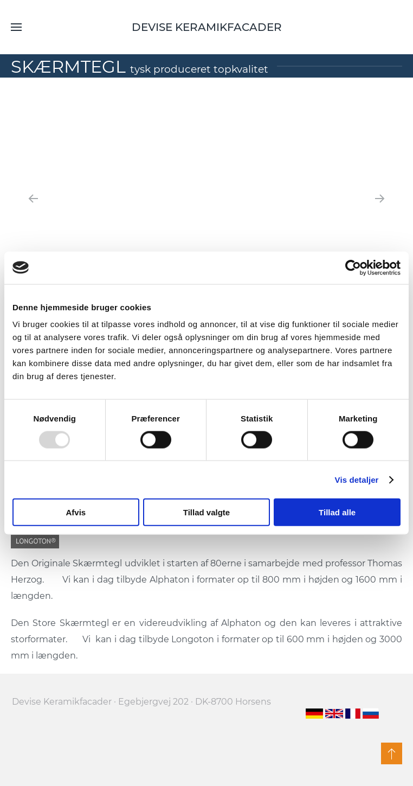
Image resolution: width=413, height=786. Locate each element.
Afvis (76, 512)
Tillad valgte (206, 512)
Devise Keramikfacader (207, 27)
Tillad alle (337, 512)
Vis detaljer (357, 479)
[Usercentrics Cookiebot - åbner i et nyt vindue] (353, 267)
